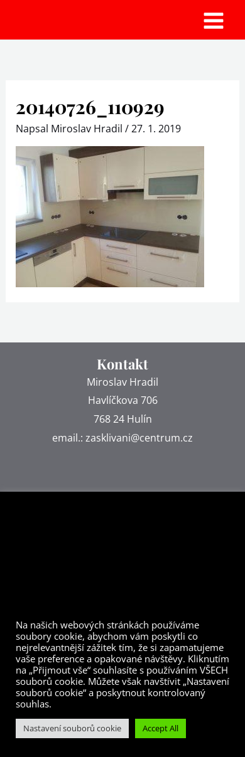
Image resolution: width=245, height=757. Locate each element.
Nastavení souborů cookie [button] (72, 728)
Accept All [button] (160, 728)
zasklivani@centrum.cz (139, 438)
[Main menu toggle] (213, 21)
